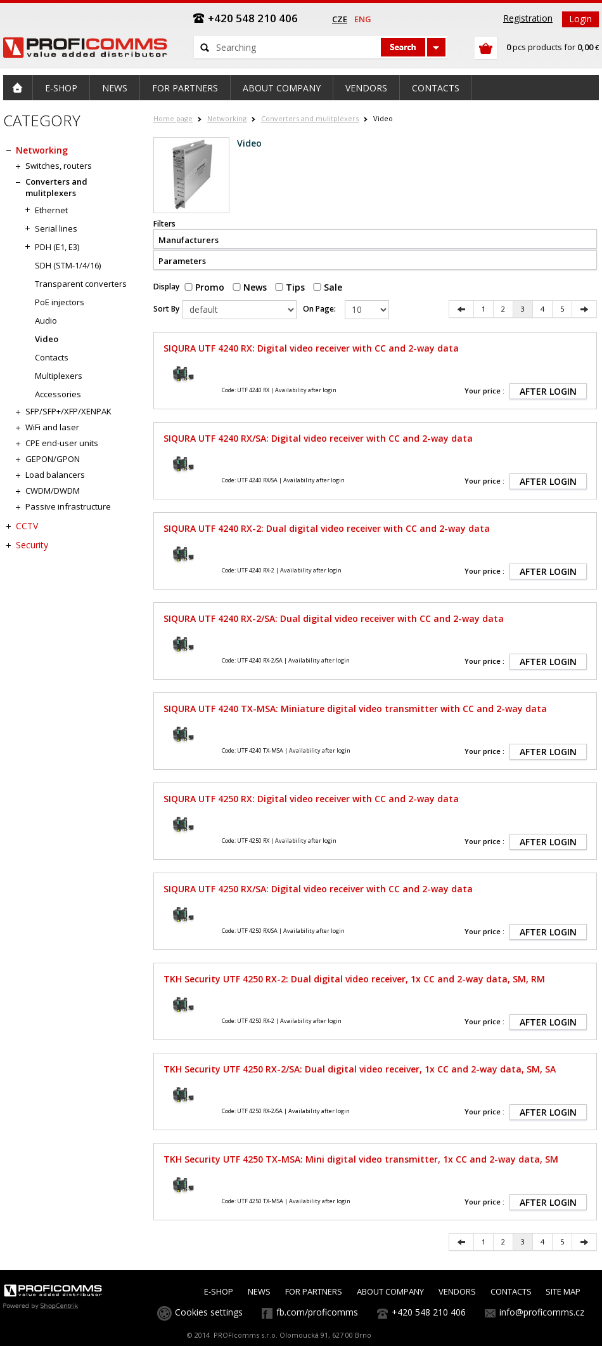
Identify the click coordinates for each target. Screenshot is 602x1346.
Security (32, 545)
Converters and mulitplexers (310, 118)
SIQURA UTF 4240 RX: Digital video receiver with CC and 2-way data (311, 348)
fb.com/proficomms (317, 1312)
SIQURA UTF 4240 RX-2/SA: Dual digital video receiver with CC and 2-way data (333, 618)
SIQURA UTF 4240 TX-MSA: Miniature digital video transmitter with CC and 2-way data (355, 709)
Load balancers (55, 474)
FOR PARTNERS (313, 1291)
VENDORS (457, 1291)
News (250, 287)
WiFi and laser (52, 427)
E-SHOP (218, 1291)
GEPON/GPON (52, 459)
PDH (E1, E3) (57, 247)
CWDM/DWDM (52, 490)
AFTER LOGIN (548, 391)
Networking (227, 118)
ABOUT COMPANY (390, 1291)
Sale (327, 287)
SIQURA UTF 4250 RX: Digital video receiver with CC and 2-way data (311, 799)
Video (46, 339)
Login (580, 19)
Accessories (58, 394)
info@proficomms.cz (541, 1312)
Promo (204, 287)
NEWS (259, 1291)
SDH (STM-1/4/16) (68, 265)
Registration (528, 18)
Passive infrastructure (68, 506)
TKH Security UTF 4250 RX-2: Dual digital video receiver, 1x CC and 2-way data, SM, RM (354, 979)
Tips (290, 287)
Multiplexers (58, 375)
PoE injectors (59, 302)
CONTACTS (511, 1291)
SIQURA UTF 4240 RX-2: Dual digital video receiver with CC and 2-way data (326, 528)
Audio (46, 320)
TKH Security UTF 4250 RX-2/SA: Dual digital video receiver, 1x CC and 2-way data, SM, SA (359, 1069)
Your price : (484, 390)
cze (339, 19)
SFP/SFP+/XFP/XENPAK (68, 411)
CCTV (27, 526)
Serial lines (56, 228)
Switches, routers (58, 165)
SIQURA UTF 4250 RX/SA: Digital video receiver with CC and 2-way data (318, 889)
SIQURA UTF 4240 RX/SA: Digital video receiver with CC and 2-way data (318, 438)
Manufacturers (188, 240)
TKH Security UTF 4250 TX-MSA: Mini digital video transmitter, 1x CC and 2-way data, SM (360, 1159)
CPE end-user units (61, 443)
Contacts (51, 357)
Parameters (182, 261)
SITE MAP (563, 1291)
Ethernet (51, 210)
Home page (173, 118)
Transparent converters (81, 283)
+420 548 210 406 (429, 1312)
